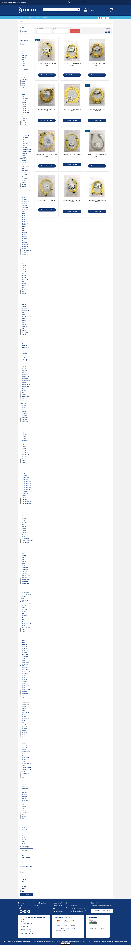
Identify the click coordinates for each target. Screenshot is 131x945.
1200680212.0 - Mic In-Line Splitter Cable (46, 155)
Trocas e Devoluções (57, 911)
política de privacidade (103, 941)
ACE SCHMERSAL (25, 884)
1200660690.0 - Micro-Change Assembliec (97, 109)
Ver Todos (26, 894)
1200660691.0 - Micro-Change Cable (97, 64)
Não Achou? (106, 910)
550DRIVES (23, 879)
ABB (22, 881)
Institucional (74, 905)
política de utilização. (116, 941)
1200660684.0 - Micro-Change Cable (47, 64)
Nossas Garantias (75, 913)
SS (21, 862)
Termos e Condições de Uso (78, 908)
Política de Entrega (57, 913)
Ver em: (108, 28)
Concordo (65, 943)
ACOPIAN (23, 886)
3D (21, 874)
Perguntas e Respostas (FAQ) (78, 910)
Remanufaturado (25, 853)
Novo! (37, 40)
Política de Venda (56, 910)
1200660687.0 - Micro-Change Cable (72, 64)
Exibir (54, 28)
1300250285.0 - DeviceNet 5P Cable (97, 155)
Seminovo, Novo (25, 860)
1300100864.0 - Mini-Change (46, 200)
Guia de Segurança (76, 907)
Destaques (37, 17)
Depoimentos (22, 907)
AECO (22, 888)
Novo (22, 855)
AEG (22, 891)
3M (21, 877)
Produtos (37, 905)
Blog (20, 908)
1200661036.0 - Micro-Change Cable (72, 109)
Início (22, 17)
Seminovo (23, 850)
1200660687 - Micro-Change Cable (97, 200)
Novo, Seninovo (25, 857)
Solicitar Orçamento (47, 75)
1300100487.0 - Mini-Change (72, 154)
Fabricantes (29, 17)
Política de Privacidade (57, 905)
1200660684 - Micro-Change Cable (71, 200)
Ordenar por (40, 28)
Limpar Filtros (75, 31)
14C (22, 872)
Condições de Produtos (77, 911)
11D (22, 870)
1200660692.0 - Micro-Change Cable (47, 109)
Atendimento (46, 17)
